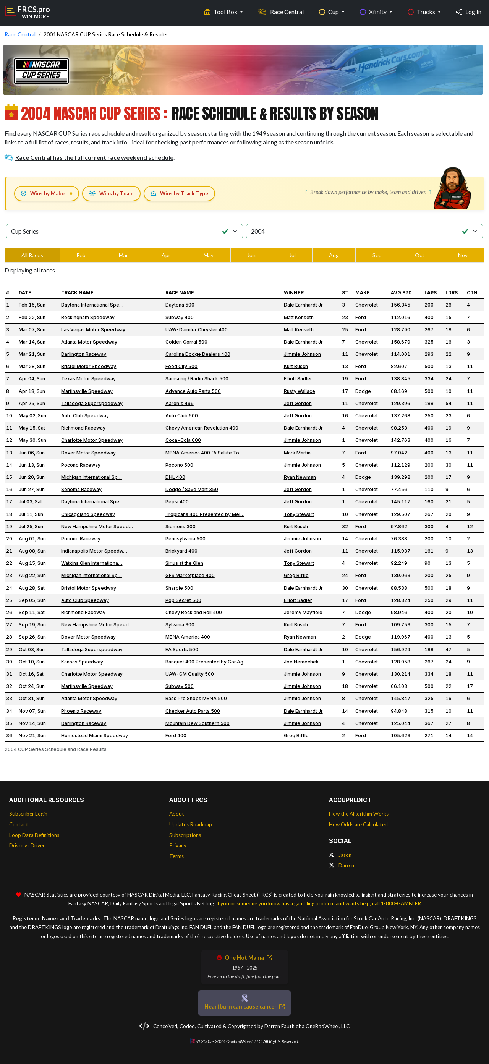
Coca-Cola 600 (183, 440)
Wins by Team (111, 193)
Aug (334, 255)
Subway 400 (179, 317)
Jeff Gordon (298, 403)
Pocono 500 (179, 465)
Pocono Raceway (80, 465)
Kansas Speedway (82, 662)
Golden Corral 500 (186, 342)
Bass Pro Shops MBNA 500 (196, 698)
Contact (18, 824)
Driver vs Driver (27, 845)
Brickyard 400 (181, 551)
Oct (419, 255)
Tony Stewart (299, 514)
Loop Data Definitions (34, 835)
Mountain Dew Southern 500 (197, 723)
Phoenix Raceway (81, 711)
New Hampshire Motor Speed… (97, 526)
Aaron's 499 (179, 403)
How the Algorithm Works (359, 814)
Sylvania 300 (179, 625)
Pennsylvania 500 (185, 539)
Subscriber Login (28, 814)
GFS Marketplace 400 (190, 575)
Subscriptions (185, 835)
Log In (468, 11)
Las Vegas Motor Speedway (93, 329)
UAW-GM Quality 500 (189, 674)
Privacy (177, 845)
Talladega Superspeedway (92, 403)
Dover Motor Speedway (88, 453)
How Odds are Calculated (358, 824)
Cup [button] (329, 11)
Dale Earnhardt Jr (303, 305)
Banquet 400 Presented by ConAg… (206, 662)
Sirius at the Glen (184, 563)
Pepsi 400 (177, 501)
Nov (463, 255)
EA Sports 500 (181, 649)
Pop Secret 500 (183, 600)
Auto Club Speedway (85, 415)
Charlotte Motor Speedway (92, 440)
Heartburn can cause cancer (244, 1006)
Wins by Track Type (179, 193)
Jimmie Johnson (302, 354)
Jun (251, 255)
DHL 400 (175, 477)
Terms (176, 856)
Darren (341, 865)
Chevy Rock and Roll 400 (193, 612)
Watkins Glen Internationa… (91, 563)
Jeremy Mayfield (303, 612)
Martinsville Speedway (87, 391)
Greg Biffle (296, 575)
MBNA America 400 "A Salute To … (204, 453)
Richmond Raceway (83, 428)
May (209, 255)
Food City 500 (181, 366)
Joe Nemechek (301, 662)
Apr (166, 255)
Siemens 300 (180, 526)
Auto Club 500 (181, 415)
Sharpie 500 (179, 588)
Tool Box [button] (221, 11)
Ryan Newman (300, 477)
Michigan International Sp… (91, 477)
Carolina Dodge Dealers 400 (197, 354)
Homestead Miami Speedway (94, 735)
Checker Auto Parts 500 (192, 711)
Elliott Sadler (298, 378)
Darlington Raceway (83, 354)
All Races (32, 255)
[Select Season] (364, 231)
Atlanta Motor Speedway (89, 342)
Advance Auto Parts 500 (193, 391)
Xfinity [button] (374, 11)
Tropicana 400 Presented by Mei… (204, 514)
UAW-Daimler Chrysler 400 (196, 329)
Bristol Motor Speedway (88, 366)
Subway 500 (179, 686)
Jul (292, 255)
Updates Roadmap (190, 824)
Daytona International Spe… (92, 305)
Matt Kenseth (299, 317)
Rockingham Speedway (88, 317)
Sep (377, 255)
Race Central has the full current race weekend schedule (89, 157)
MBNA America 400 (187, 637)
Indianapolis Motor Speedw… (94, 551)
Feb (81, 255)
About (176, 814)
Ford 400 (175, 735)
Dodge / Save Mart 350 (191, 489)
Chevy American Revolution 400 (201, 428)
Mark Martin (297, 453)
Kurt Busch (296, 366)
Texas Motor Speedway (88, 378)
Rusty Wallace (299, 391)
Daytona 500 (179, 305)
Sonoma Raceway (81, 489)
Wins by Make (43, 193)
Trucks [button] (422, 11)
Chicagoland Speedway (88, 514)
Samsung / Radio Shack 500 (196, 378)
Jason (340, 855)
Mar (123, 255)
